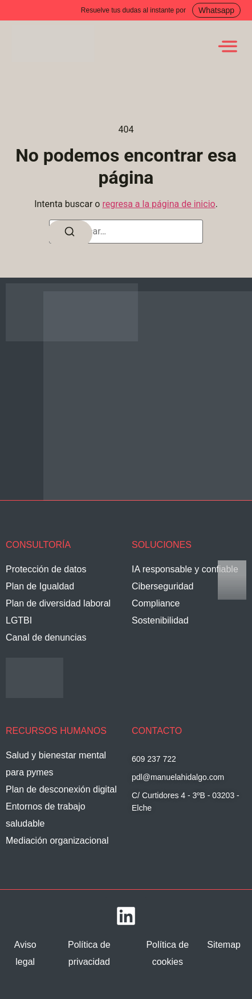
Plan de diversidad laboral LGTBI (58, 611)
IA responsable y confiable (185, 569)
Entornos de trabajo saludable (46, 815)
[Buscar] (69, 233)
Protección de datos (46, 569)
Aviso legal (25, 953)
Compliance (156, 603)
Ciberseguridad (163, 586)
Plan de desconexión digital (61, 789)
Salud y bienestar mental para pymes (56, 763)
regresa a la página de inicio (158, 204)
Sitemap (224, 945)
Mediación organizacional (57, 840)
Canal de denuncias (46, 637)
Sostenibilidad (160, 620)
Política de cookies (167, 953)
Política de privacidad (89, 953)
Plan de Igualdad (40, 586)
